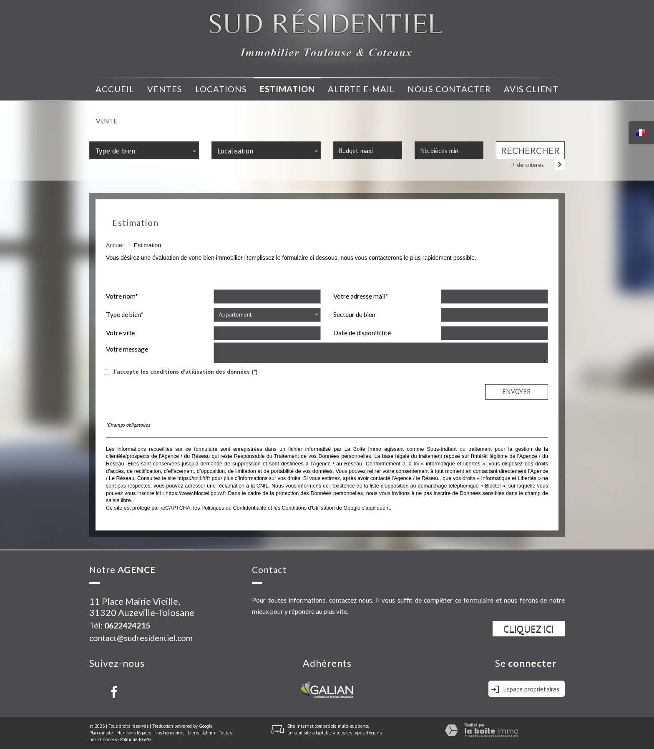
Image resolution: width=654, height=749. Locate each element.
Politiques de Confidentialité (233, 508)
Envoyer (516, 391)
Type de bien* (124, 314)
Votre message (127, 349)
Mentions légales (133, 733)
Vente (106, 121)
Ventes (164, 89)
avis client (531, 89)
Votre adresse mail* (360, 296)
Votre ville (120, 333)
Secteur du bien (354, 314)
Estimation (287, 89)
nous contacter (449, 89)
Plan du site (101, 733)
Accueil (115, 89)
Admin (208, 733)
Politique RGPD (135, 739)
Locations (221, 89)
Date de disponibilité (362, 333)
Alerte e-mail (361, 89)
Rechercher (530, 150)
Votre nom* (122, 296)
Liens (193, 733)
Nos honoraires (169, 733)
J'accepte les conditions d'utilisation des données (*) (185, 371)
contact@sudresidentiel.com (141, 638)
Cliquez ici (528, 628)
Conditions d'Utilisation (308, 508)
